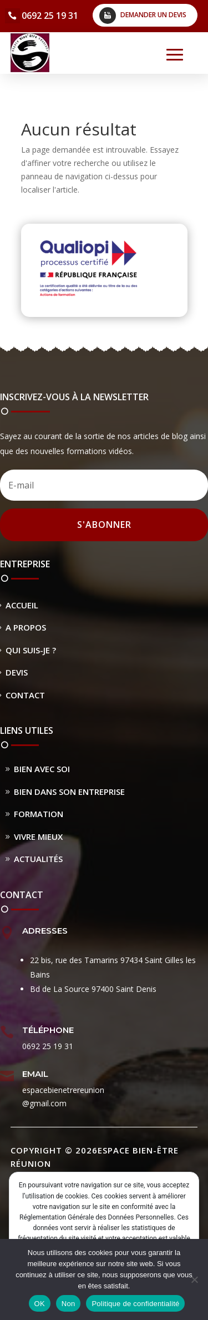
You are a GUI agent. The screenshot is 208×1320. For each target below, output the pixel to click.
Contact (25, 695)
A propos (26, 627)
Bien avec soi (42, 768)
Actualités (38, 858)
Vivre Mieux (38, 836)
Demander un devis (153, 14)
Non (68, 1303)
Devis (17, 672)
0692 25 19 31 (50, 15)
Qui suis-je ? (31, 650)
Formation (38, 813)
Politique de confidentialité (135, 1303)
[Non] (194, 1279)
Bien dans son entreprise (69, 791)
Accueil (22, 605)
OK (39, 1303)
